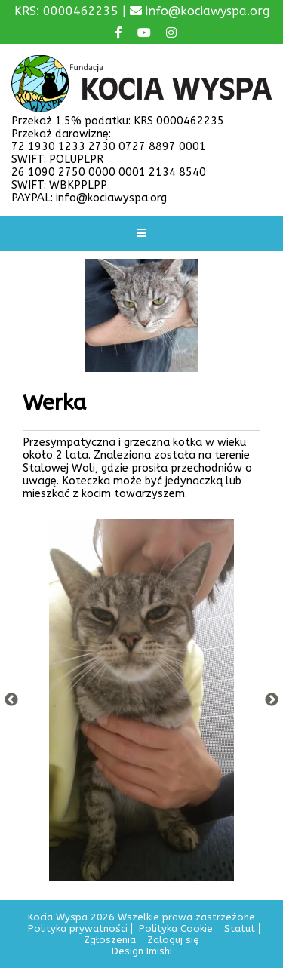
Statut (239, 928)
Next (271, 700)
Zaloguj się (173, 939)
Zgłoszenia (110, 939)
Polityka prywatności (78, 928)
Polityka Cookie (176, 928)
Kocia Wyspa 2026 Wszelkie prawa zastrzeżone (141, 917)
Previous (11, 700)
